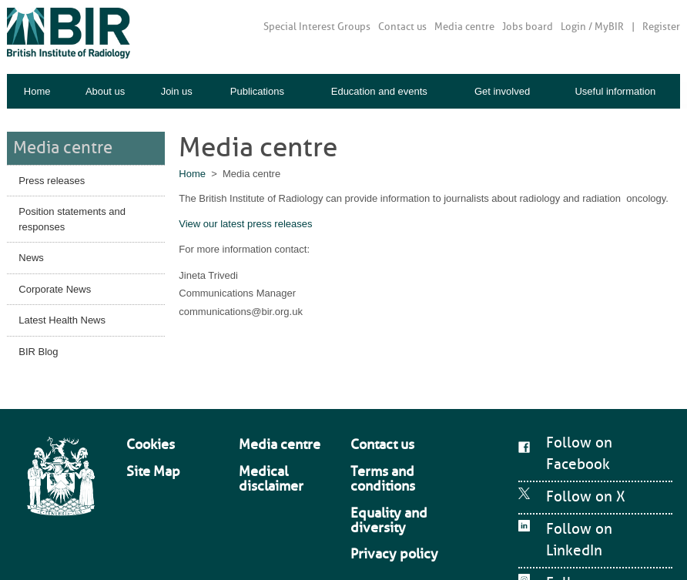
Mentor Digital (642, 549)
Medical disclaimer (278, 448)
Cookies (142, 433)
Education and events (379, 91)
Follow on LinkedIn (588, 491)
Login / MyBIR (592, 26)
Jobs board (527, 26)
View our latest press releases (245, 224)
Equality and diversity (394, 463)
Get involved (502, 91)
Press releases (51, 174)
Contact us (402, 26)
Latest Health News (62, 314)
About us (105, 91)
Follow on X (569, 463)
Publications (257, 91)
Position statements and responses (72, 213)
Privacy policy (378, 478)
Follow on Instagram (591, 518)
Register (661, 26)
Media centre (464, 26)
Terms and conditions (394, 448)
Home (37, 91)
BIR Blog (38, 345)
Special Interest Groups (316, 26)
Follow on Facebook (591, 435)
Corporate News (54, 283)
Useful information (615, 91)
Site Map (144, 448)
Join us (177, 91)
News (31, 252)
